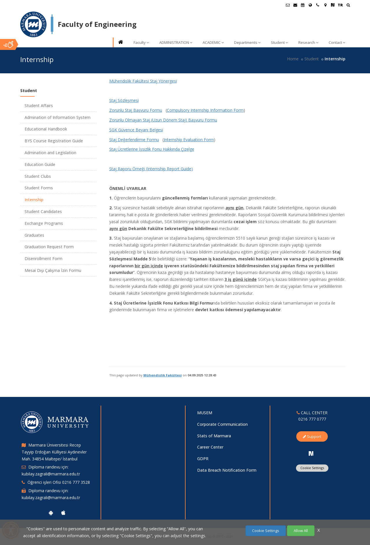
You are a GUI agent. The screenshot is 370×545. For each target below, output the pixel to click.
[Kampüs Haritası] (325, 5)
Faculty (141, 42)
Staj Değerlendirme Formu (134, 139)
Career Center (210, 447)
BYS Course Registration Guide (54, 140)
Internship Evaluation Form (189, 139)
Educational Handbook (46, 129)
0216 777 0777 (312, 419)
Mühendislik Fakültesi (162, 375)
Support (312, 436)
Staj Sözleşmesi (124, 100)
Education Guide (40, 164)
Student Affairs (39, 105)
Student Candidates (43, 211)
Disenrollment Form (43, 258)
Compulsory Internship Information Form (205, 110)
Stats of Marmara (214, 435)
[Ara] (348, 5)
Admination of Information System (57, 117)
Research (308, 42)
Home (293, 58)
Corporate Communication (222, 424)
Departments (247, 42)
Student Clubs (38, 176)
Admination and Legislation (50, 152)
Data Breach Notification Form (226, 470)
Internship (34, 199)
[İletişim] (318, 5)
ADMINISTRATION (175, 42)
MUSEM (204, 412)
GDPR (202, 458)
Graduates (34, 235)
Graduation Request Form (49, 246)
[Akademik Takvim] (303, 5)
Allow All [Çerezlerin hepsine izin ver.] (301, 530)
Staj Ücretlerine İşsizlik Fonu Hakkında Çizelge (151, 149)
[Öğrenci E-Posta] (288, 5)
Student (279, 42)
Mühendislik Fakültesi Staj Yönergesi (143, 81)
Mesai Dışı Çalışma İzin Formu (53, 270)
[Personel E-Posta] (295, 5)
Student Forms (39, 188)
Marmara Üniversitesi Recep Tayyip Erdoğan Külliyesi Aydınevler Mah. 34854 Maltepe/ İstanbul (54, 452)
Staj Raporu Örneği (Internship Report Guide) (151, 168)
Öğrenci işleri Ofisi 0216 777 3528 (58, 482)
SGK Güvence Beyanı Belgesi (136, 129)
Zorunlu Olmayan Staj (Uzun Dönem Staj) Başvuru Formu (163, 120)
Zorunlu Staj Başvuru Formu (135, 110)
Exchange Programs (44, 223)
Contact (337, 42)
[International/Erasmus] (310, 5)
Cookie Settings (312, 468)
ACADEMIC (213, 42)
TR (340, 5)
